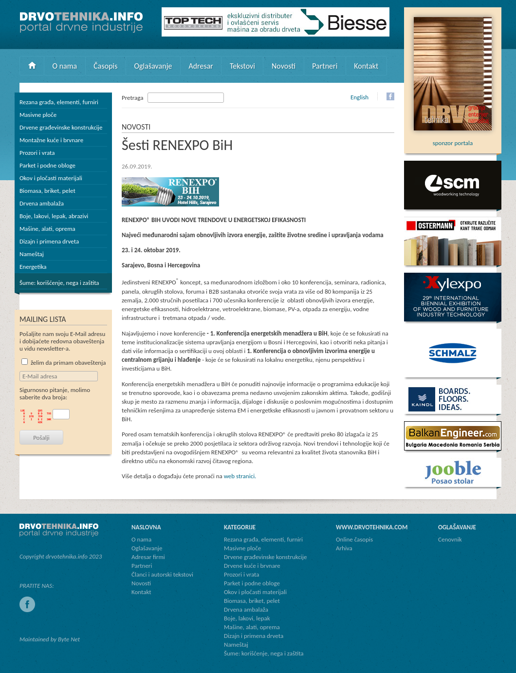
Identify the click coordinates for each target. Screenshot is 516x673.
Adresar (200, 66)
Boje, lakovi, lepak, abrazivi (53, 216)
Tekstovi (242, 66)
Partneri (324, 66)
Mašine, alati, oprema (47, 228)
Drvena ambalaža (41, 203)
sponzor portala (453, 139)
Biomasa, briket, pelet (47, 190)
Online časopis (354, 539)
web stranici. (240, 476)
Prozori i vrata (37, 152)
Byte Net (69, 639)
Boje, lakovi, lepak (247, 618)
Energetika (33, 266)
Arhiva (344, 548)
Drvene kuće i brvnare (252, 565)
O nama (65, 66)
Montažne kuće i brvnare (51, 140)
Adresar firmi (148, 557)
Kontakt (366, 66)
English (359, 97)
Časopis (105, 66)
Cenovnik (450, 539)
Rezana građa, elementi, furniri (58, 102)
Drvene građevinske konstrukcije (60, 127)
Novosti (283, 66)
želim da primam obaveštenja (63, 362)
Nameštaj (31, 254)
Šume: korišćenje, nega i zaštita (59, 282)
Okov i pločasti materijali (50, 178)
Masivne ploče (37, 114)
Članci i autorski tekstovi (162, 574)
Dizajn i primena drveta (49, 241)
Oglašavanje (153, 66)
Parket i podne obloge (47, 165)
